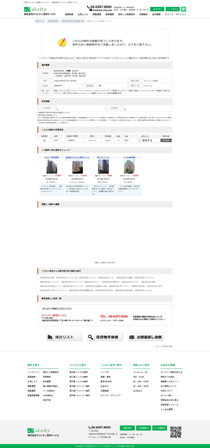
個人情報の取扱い (51, 386)
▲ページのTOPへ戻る (164, 346)
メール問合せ (173, 9)
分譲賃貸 (105, 391)
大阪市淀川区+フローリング (71, 282)
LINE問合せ (48, 395)
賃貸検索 (69, 14)
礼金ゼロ (105, 386)
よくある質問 (167, 409)
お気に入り (83, 14)
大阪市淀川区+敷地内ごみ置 (96, 286)
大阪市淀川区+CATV (154, 286)
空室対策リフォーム (169, 405)
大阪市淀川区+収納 (148, 282)
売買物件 (143, 14)
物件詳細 (166, 140)
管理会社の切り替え (169, 400)
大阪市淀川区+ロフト (92, 282)
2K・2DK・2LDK (141, 381)
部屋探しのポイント (169, 381)
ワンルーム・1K (140, 372)
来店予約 (157, 9)
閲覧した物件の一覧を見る (105, 263)
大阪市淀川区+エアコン (130, 282)
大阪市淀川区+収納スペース (50, 286)
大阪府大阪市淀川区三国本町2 (65, 81)
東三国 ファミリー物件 (80, 391)
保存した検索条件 (126, 14)
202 (44, 140)
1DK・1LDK (138, 377)
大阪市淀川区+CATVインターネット (53, 290)
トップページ (33, 372)
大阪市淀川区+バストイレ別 (66, 278)
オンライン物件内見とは (171, 372)
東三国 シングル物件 (79, 377)
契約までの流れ (168, 377)
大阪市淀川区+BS (138, 286)
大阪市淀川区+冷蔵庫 (124, 278)
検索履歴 (109, 14)
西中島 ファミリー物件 (80, 395)
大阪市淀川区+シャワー (88, 278)
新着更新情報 (33, 395)
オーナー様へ (167, 395)
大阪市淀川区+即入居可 (104, 290)
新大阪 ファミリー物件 (80, 386)
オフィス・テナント (175, 14)
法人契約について (169, 386)
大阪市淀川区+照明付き (111, 282)
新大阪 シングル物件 (79, 372)
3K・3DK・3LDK (141, 386)
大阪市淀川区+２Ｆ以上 (143, 290)
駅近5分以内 (106, 381)
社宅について (167, 391)
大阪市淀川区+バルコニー (49, 282)
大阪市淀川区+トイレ (106, 278)
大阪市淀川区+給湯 (47, 278)
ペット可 (105, 372)
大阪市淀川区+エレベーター (73, 286)
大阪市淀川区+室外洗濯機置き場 (81, 290)
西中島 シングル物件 (79, 381)
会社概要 (156, 14)
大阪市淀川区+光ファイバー (119, 286)
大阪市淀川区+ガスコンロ (144, 278)
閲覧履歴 (97, 14)
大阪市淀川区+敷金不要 (123, 290)
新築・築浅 (105, 377)
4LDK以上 (137, 391)
